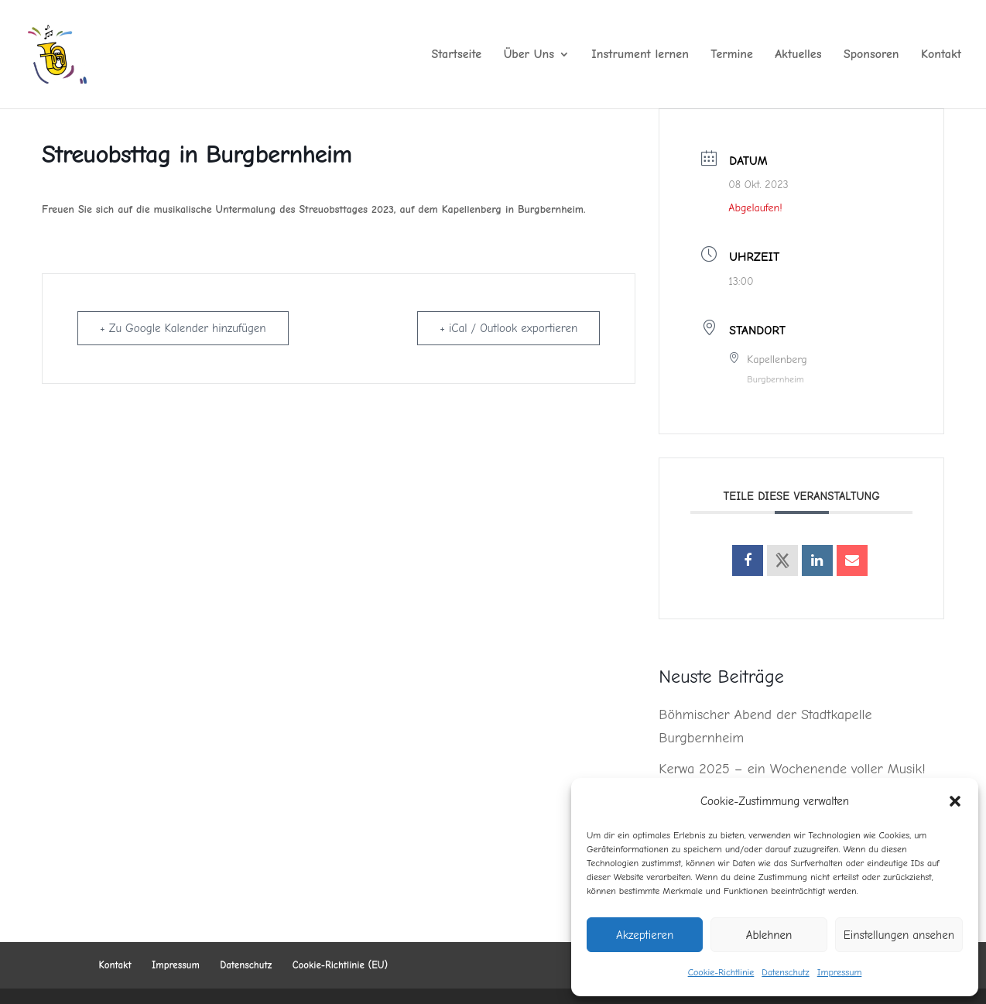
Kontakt (941, 55)
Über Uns (529, 55)
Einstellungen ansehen (899, 935)
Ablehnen (769, 935)
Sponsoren (871, 55)
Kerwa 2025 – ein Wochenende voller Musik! (792, 769)
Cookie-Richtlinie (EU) (341, 965)
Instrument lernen (640, 55)
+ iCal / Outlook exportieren (508, 328)
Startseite (457, 55)
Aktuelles (798, 55)
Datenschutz (785, 972)
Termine (731, 55)
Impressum (839, 972)
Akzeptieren (644, 935)
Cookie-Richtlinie (721, 972)
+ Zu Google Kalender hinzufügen (183, 328)
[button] (955, 801)
